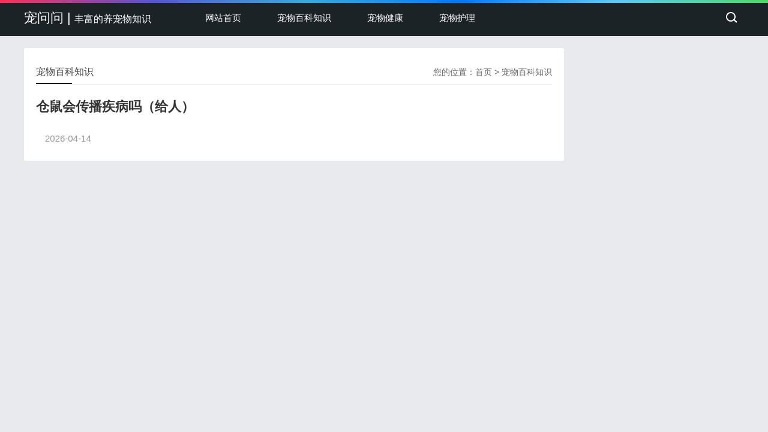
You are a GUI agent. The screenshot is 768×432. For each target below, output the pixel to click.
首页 (483, 72)
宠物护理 (457, 18)
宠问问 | (87, 17)
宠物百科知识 (304, 18)
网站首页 (223, 18)
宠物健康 (385, 18)
